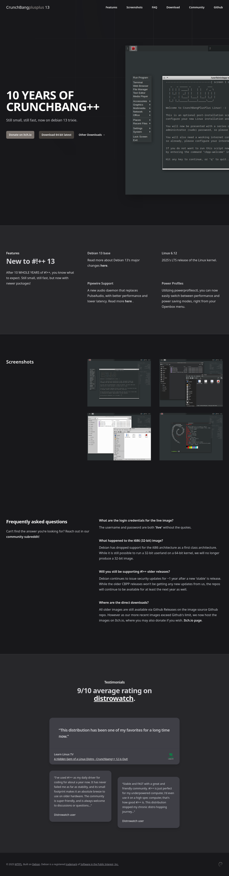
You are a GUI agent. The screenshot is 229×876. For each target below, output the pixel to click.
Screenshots (135, 7)
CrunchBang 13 (27, 7)
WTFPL (18, 864)
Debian (36, 864)
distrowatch (113, 698)
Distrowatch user (65, 815)
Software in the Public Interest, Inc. (100, 864)
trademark (71, 864)
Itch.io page (192, 620)
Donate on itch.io (20, 135)
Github (218, 7)
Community (197, 7)
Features (111, 7)
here (103, 265)
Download (173, 7)
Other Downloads (92, 135)
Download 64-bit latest (56, 135)
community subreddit (22, 537)
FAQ (154, 7)
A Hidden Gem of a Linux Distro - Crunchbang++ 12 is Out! (91, 759)
